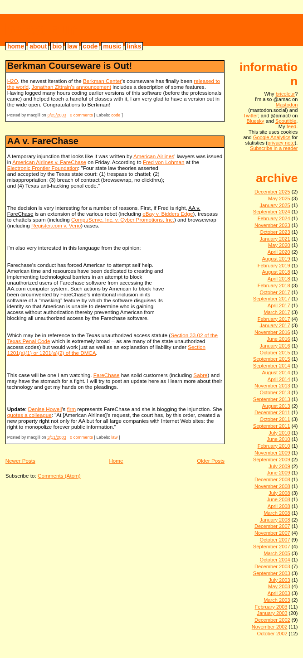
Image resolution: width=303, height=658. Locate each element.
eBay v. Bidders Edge (167, 214)
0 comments (81, 115)
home (15, 46)
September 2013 (271, 399)
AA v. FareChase (42, 141)
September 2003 (271, 573)
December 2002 (272, 620)
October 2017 (275, 292)
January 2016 (275, 345)
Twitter (250, 115)
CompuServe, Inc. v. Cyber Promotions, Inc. (122, 220)
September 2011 (271, 426)
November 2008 (272, 486)
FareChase (106, 375)
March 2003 (277, 600)
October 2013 (275, 392)
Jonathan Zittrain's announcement (71, 87)
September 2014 (271, 365)
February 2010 (274, 446)
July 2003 (279, 580)
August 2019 (276, 258)
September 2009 (271, 459)
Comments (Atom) (59, 476)
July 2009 (279, 466)
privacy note (281, 142)
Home (116, 461)
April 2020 (279, 252)
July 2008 (279, 493)
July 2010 (279, 432)
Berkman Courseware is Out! (69, 66)
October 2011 (275, 419)
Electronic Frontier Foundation (42, 168)
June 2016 (278, 339)
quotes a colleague (29, 415)
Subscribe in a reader (274, 148)
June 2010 (278, 439)
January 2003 (272, 613)
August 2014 (276, 372)
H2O (12, 81)
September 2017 (271, 298)
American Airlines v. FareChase (49, 162)
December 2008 (272, 479)
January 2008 (275, 520)
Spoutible (285, 121)
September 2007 (271, 546)
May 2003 (279, 586)
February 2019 (274, 265)
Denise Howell (45, 409)
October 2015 (275, 352)
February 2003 (270, 607)
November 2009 (272, 452)
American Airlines (153, 156)
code (90, 46)
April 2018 (279, 278)
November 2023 (272, 225)
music (112, 46)
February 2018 (274, 285)
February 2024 (274, 218)
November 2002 (270, 626)
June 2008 (278, 499)
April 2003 (279, 593)
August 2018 (276, 272)
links (134, 46)
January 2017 (275, 325)
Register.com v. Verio (56, 225)
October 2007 (275, 539)
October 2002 (272, 633)
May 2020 (279, 245)
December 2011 (272, 412)
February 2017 (274, 319)
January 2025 (275, 205)
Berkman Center (102, 81)
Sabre (200, 375)
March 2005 (277, 553)
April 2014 (279, 379)
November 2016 (272, 332)
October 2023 (275, 232)
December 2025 (272, 191)
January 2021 (275, 239)
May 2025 (279, 198)
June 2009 (278, 472)
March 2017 (277, 312)
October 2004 (275, 559)
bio (57, 46)
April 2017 (279, 305)
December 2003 (272, 566)
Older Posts (211, 461)
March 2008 (277, 513)
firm (71, 409)
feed (292, 126)
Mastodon (287, 104)
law (72, 46)
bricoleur (41, 29)
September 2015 (271, 359)
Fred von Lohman (163, 162)
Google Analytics (272, 137)
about (38, 46)
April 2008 (279, 506)
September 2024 (271, 211)
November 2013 (272, 385)
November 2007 (272, 533)
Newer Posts (20, 461)
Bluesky (255, 121)
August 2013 (276, 406)
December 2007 (272, 526)
